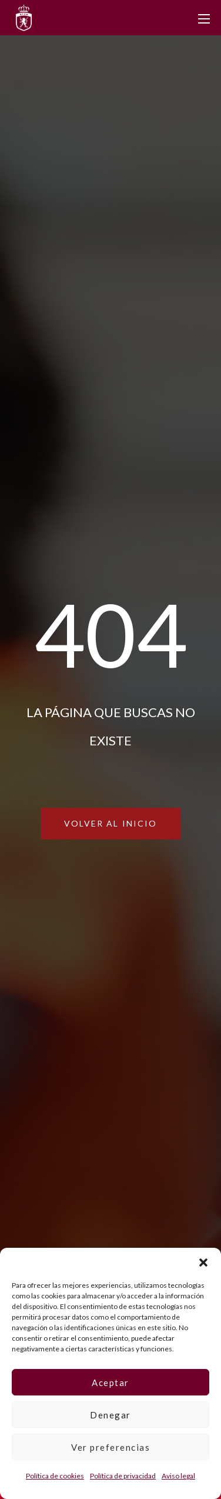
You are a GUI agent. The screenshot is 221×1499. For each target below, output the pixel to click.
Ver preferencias (110, 1447)
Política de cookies (55, 1475)
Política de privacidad (123, 1475)
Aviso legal (178, 1475)
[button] (203, 1262)
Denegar (110, 1415)
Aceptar (110, 1382)
